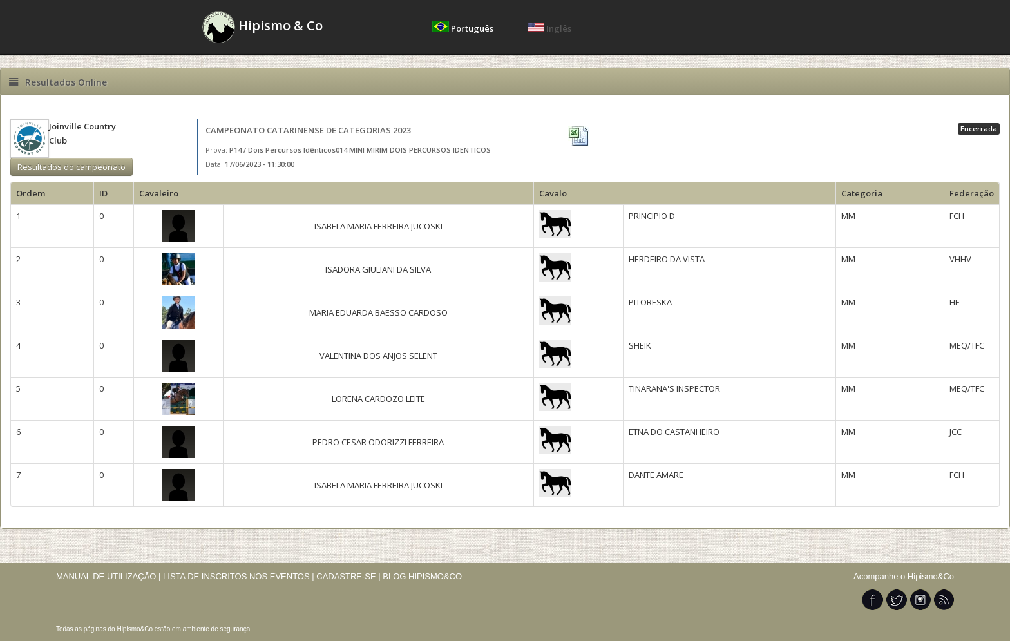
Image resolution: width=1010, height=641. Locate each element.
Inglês (549, 28)
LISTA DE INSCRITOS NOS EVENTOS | (238, 576)
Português (463, 28)
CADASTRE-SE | (349, 576)
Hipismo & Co (262, 27)
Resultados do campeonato (71, 167)
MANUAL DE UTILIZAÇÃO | (108, 576)
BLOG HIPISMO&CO (422, 576)
